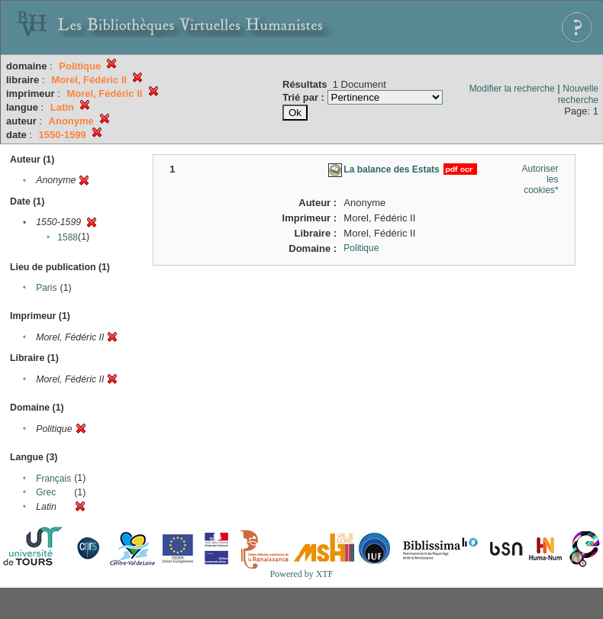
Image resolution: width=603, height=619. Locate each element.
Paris (46, 287)
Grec (46, 492)
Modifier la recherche (512, 88)
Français (53, 478)
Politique (361, 248)
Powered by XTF (302, 574)
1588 (67, 237)
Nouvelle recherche (578, 94)
